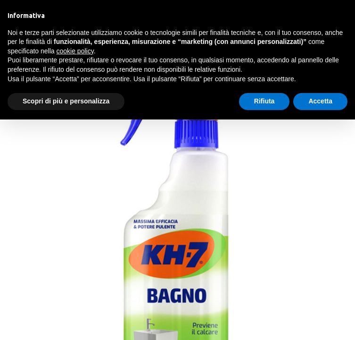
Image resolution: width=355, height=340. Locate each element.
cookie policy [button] (75, 51)
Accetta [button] (320, 101)
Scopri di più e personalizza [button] (66, 101)
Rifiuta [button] (264, 101)
